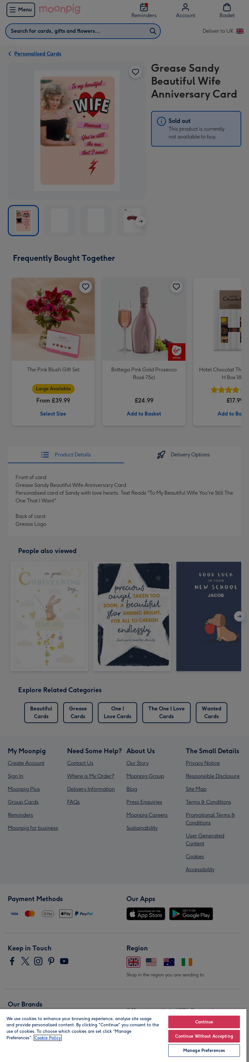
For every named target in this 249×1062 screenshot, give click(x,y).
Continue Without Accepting (204, 1036)
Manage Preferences (204, 1050)
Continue (204, 1022)
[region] (123, 1035)
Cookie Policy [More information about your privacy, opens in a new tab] (47, 1037)
